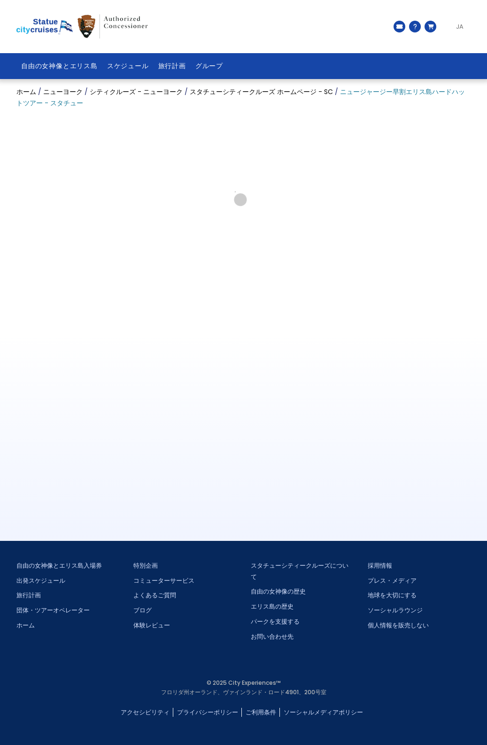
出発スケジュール (40, 580)
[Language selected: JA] (456, 26)
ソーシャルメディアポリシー (323, 712)
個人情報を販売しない (398, 625)
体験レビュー (151, 625)
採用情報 (380, 565)
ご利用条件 (261, 712)
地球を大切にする (392, 595)
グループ (209, 66)
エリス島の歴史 (272, 606)
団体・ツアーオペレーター (53, 610)
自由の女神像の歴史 (278, 591)
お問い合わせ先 (272, 636)
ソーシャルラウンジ (395, 610)
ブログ (142, 610)
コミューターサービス (163, 580)
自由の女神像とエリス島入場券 (59, 565)
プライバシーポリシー (207, 712)
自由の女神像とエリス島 (59, 66)
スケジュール (128, 66)
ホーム (25, 625)
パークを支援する (275, 621)
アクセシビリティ (145, 712)
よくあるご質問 (154, 595)
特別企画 (145, 565)
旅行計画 (172, 66)
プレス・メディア (392, 580)
